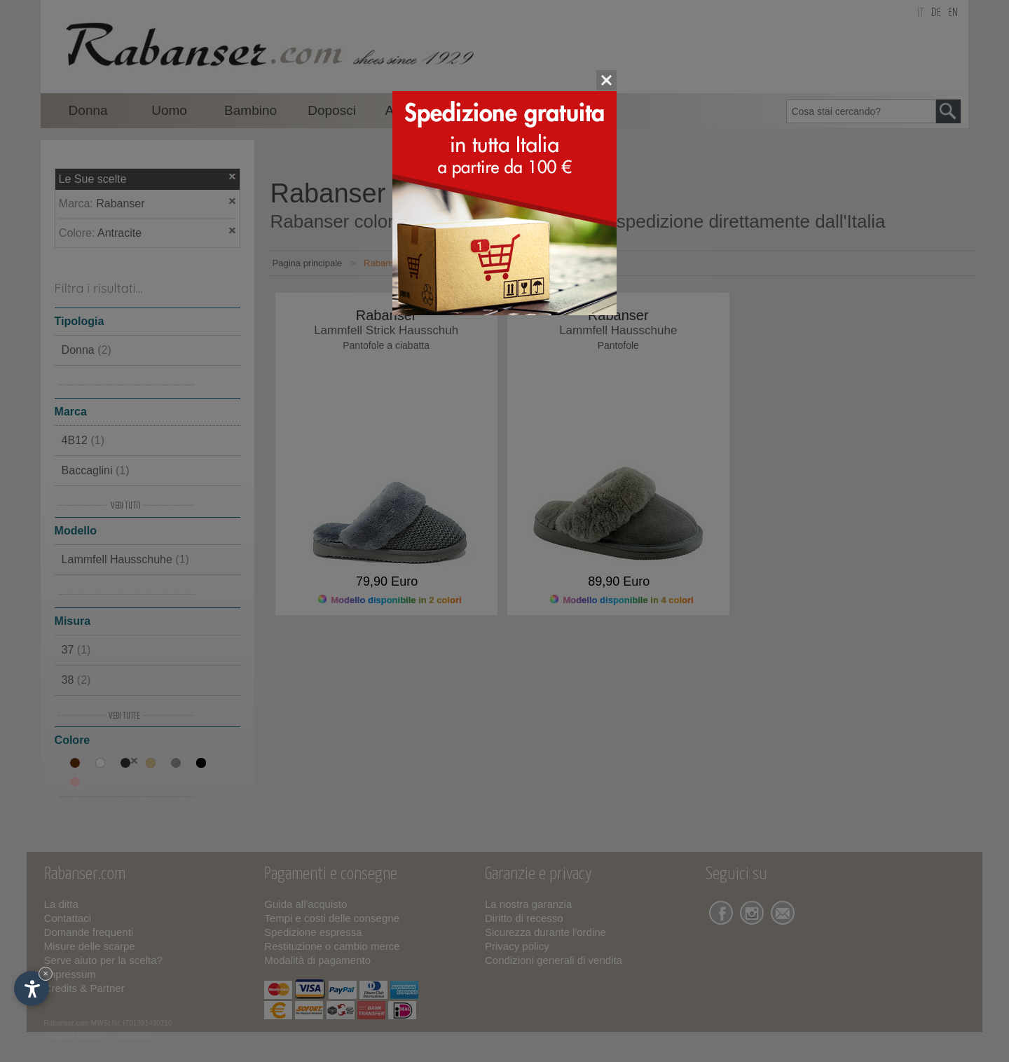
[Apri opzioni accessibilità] (31, 988)
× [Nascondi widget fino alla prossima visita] (45, 973)
